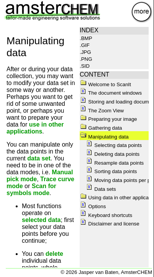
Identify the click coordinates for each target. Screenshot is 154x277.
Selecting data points (114, 145)
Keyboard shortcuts (106, 215)
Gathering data (101, 128)
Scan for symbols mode (31, 189)
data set (38, 158)
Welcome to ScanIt (105, 84)
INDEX (89, 30)
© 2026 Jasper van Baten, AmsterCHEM (106, 272)
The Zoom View (102, 110)
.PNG (86, 59)
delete (54, 253)
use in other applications (35, 128)
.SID (85, 66)
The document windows (111, 93)
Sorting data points (111, 171)
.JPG (85, 52)
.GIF (85, 45)
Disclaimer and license (109, 224)
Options (93, 206)
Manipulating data (104, 137)
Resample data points (115, 163)
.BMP (86, 38)
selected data (41, 220)
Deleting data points (112, 154)
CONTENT (94, 74)
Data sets (101, 189)
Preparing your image (108, 119)
